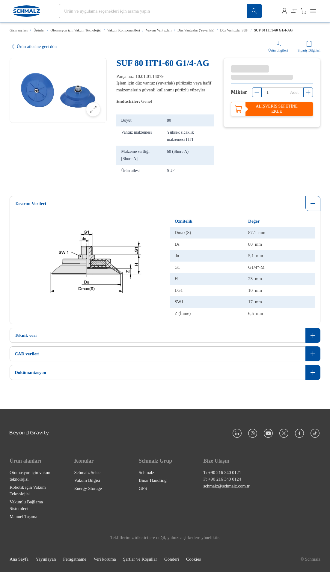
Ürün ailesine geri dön (33, 46)
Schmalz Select (88, 472)
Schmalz (146, 472)
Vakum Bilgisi (87, 480)
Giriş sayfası (19, 30)
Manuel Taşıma (23, 516)
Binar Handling (153, 480)
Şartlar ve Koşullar (140, 559)
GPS (143, 488)
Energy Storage (88, 488)
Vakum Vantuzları (158, 30)
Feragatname (74, 559)
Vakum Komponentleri (123, 30)
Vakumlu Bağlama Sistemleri (26, 505)
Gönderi (171, 559)
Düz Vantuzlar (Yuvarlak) (195, 30)
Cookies (193, 559)
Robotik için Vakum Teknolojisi (28, 490)
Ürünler (39, 30)
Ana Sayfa (19, 559)
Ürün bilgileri (278, 50)
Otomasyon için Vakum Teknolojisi (75, 30)
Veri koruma (105, 559)
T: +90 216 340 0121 (222, 472)
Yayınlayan (46, 559)
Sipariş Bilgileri (309, 50)
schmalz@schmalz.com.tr (226, 486)
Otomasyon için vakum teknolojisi (31, 476)
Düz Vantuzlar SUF (234, 30)
